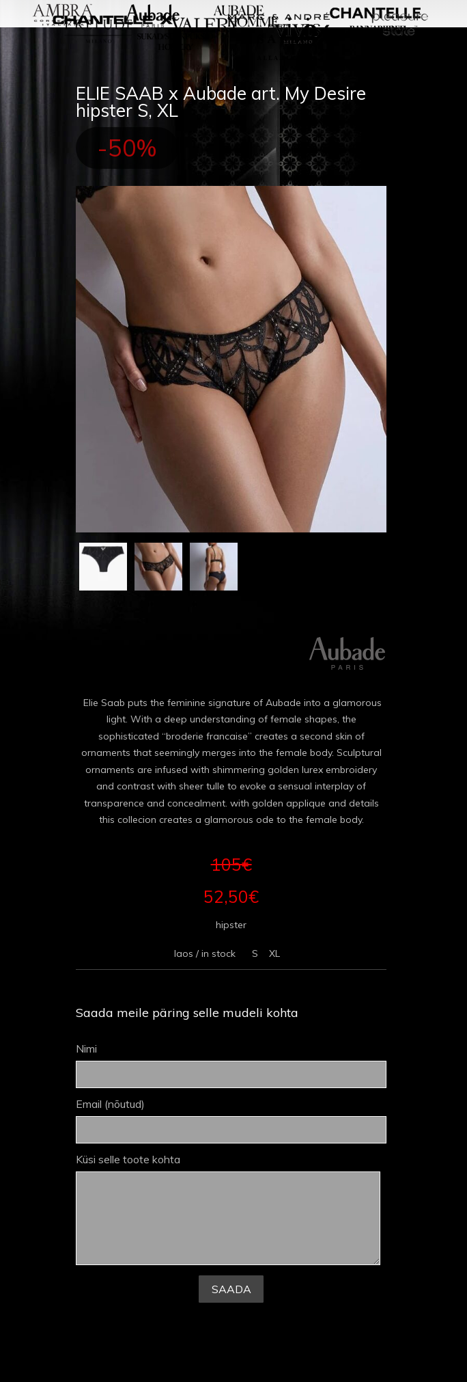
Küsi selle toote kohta (228, 1209)
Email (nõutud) (231, 1120)
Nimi (231, 1065)
